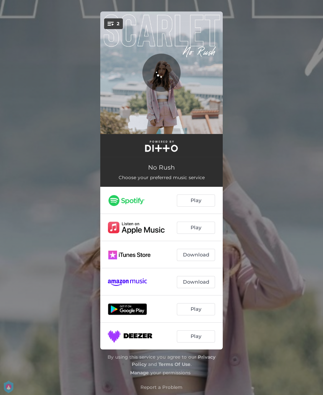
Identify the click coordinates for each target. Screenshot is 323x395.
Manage (139, 372)
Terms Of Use (174, 364)
